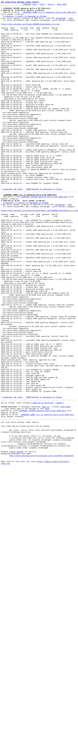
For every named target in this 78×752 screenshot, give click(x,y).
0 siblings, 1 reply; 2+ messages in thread (24, 19)
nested (35, 226)
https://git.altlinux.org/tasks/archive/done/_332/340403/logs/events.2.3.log (39, 251)
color (46, 5)
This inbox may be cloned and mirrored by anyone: (25, 508)
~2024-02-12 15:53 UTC (42, 481)
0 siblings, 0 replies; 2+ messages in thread (25, 242)
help (39, 5)
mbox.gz (45, 486)
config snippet (16, 539)
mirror (55, 5)
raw (70, 21)
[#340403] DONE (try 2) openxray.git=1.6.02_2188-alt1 (49, 14)
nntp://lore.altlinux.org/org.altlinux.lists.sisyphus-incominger (41, 544)
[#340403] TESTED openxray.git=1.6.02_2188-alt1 (44, 235)
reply (20, 226)
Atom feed (65, 5)
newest (59, 481)
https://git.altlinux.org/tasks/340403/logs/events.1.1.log (30, 28)
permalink (61, 21)
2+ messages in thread (51, 226)
